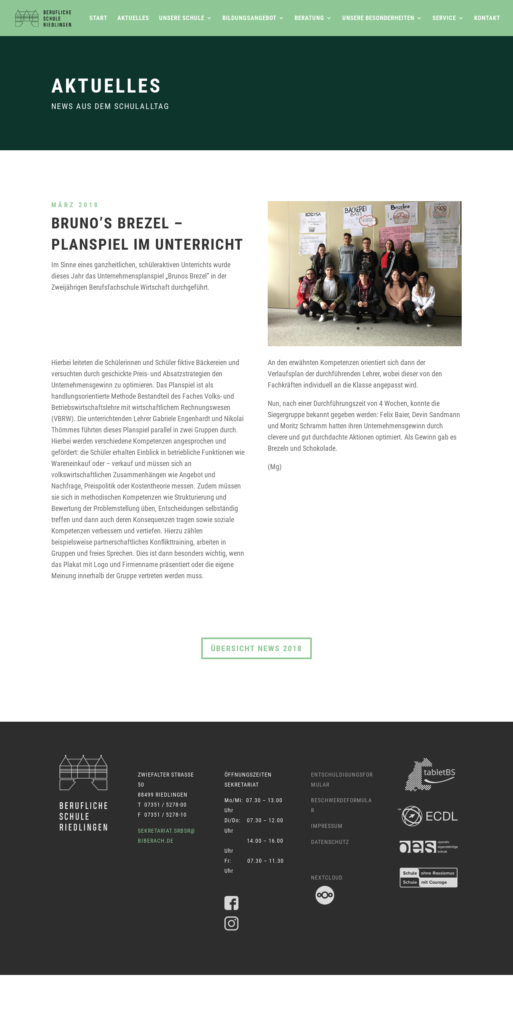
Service (444, 18)
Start (98, 18)
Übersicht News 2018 (256, 648)
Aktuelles (133, 18)
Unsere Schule (181, 18)
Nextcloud (327, 877)
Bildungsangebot (249, 18)
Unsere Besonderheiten (378, 18)
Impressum (327, 826)
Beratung (309, 18)
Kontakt (487, 18)
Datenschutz (330, 842)
